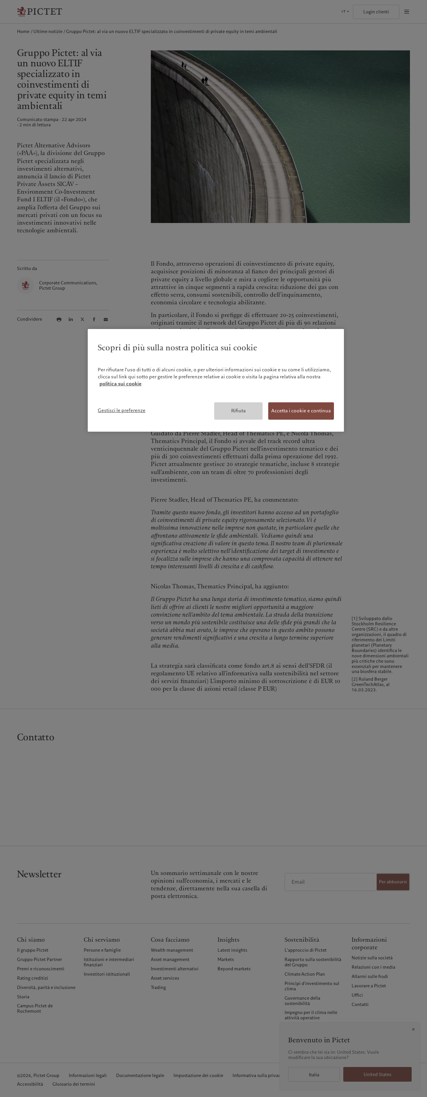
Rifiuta (238, 410)
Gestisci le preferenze (121, 410)
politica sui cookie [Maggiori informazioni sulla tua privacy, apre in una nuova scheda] (120, 383)
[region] (216, 380)
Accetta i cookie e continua (301, 410)
